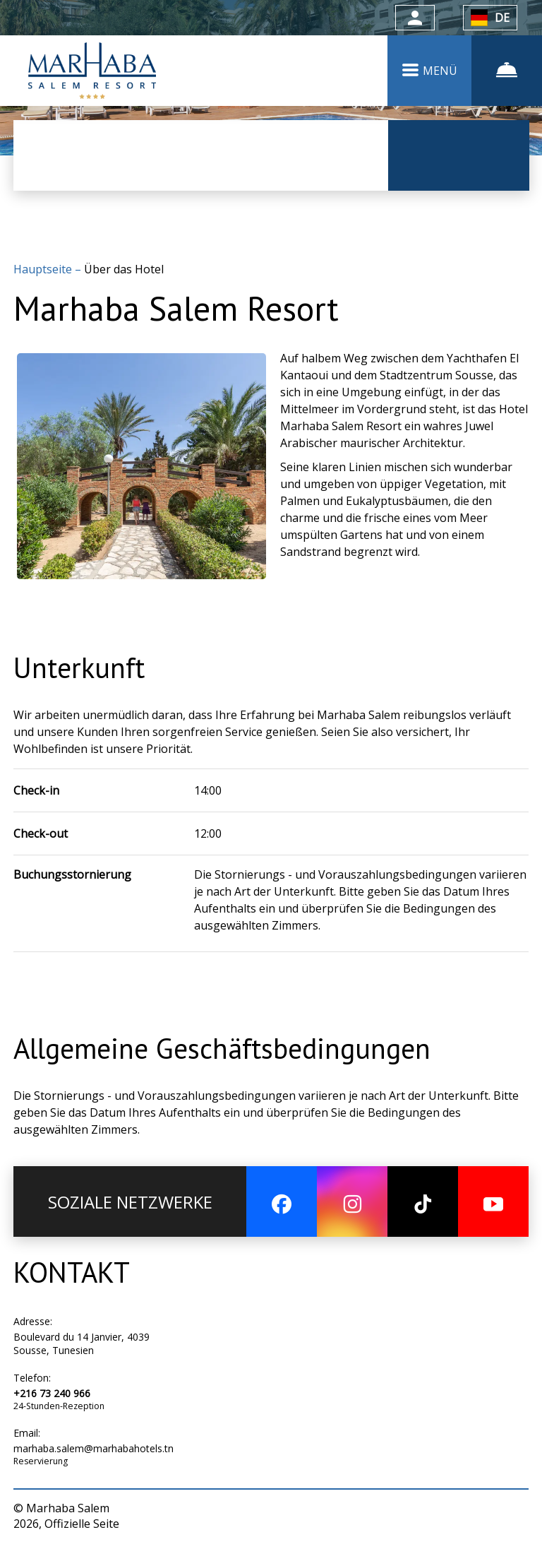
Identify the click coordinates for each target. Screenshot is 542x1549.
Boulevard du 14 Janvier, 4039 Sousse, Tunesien (81, 1343)
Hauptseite (44, 269)
